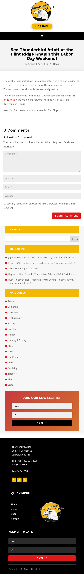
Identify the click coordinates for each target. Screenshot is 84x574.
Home (14, 504)
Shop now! (42, 26)
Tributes (12, 373)
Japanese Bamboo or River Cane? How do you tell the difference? (41, 257)
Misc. (10, 345)
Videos (11, 384)
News (56, 63)
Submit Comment (66, 215)
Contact (15, 518)
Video (10, 379)
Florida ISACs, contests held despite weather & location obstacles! (41, 262)
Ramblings (13, 368)
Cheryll (31, 63)
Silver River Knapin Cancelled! (23, 268)
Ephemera (13, 312)
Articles (11, 301)
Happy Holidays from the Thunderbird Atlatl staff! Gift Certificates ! (42, 274)
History (11, 323)
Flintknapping (15, 317)
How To (12, 329)
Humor (11, 334)
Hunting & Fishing (17, 340)
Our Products (14, 357)
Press (10, 362)
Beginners (13, 306)
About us (15, 509)
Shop (13, 513)
